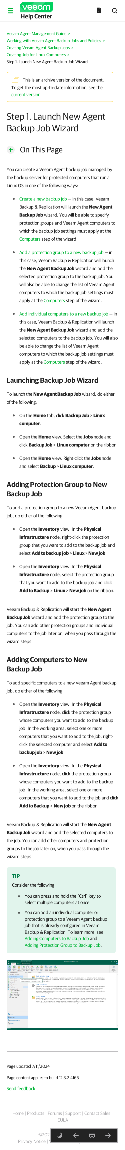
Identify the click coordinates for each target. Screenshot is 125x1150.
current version (25, 94)
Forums (55, 1113)
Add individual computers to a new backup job (63, 313)
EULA (62, 1120)
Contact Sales (97, 1113)
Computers (30, 239)
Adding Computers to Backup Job (57, 938)
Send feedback (21, 1088)
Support (73, 1113)
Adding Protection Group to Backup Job (63, 945)
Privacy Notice (32, 1141)
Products (35, 1113)
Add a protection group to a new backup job (61, 252)
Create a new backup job (43, 199)
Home (18, 1113)
